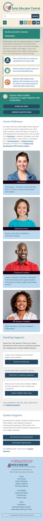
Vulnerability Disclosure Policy (21, 509)
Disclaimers (21, 504)
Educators (11, 136)
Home (21, 476)
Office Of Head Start (21, 465)
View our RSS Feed (30, 22)
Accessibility (21, 490)
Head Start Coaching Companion (21, 375)
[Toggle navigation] (5, 22)
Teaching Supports (13, 405)
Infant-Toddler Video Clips (21, 393)
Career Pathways (21, 481)
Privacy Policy (22, 498)
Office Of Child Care (21, 461)
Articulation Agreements (21, 443)
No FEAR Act (21, 495)
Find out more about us (21, 22)
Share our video (21, 106)
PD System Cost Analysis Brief (21, 437)
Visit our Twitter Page (25, 22)
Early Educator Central (21, 7)
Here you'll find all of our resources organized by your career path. (25, 60)
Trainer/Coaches (27, 141)
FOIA (21, 502)
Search (35, 16)
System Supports (21, 483)
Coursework (21, 479)
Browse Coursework (21, 362)
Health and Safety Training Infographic (16, 34)
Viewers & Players (21, 493)
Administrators (13, 141)
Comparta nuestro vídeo (21, 112)
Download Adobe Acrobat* (21, 507)
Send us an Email (38, 22)
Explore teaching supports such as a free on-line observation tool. (26, 70)
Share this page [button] (34, 22)
